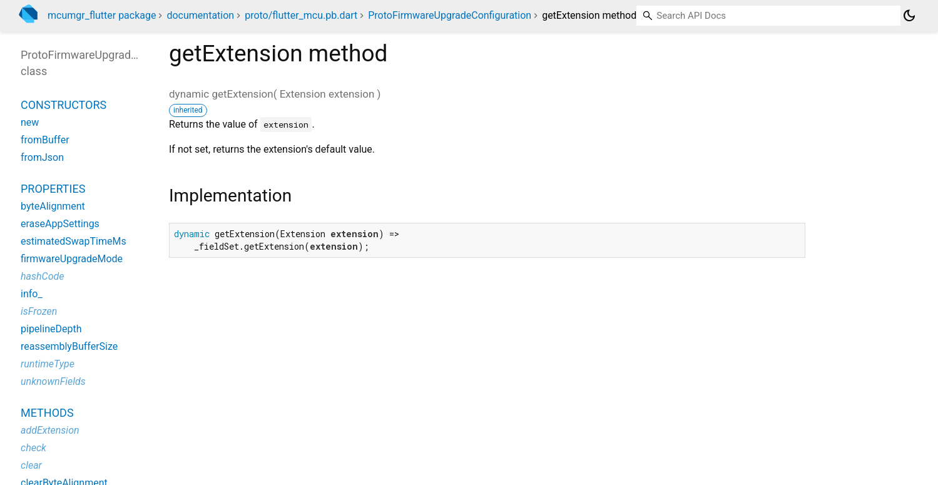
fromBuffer (45, 140)
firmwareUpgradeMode (72, 259)
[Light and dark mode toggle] (909, 16)
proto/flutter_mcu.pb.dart (301, 15)
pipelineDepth (51, 329)
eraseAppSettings (60, 224)
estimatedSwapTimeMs (73, 241)
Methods (47, 412)
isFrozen (39, 311)
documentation (200, 15)
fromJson (42, 157)
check (33, 448)
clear (31, 465)
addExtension (50, 430)
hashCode (42, 276)
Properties (53, 188)
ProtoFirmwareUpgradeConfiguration (449, 15)
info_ (32, 294)
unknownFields (53, 381)
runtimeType (47, 364)
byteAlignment (53, 206)
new (30, 122)
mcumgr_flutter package (102, 15)
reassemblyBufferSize (69, 346)
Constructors (63, 104)
